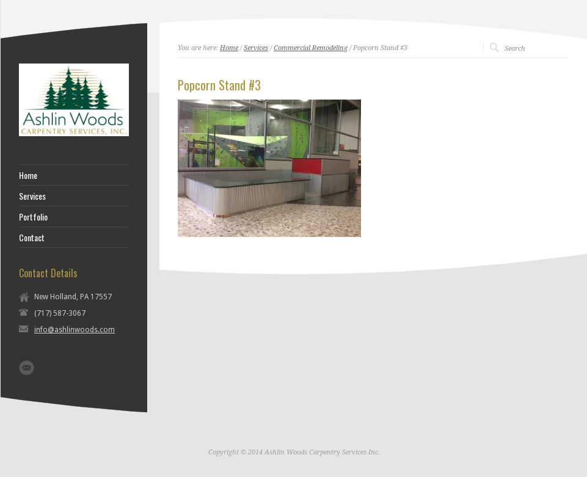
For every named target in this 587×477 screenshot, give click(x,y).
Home (229, 48)
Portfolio (33, 217)
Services (256, 48)
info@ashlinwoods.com (74, 330)
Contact (32, 237)
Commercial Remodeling (311, 48)
